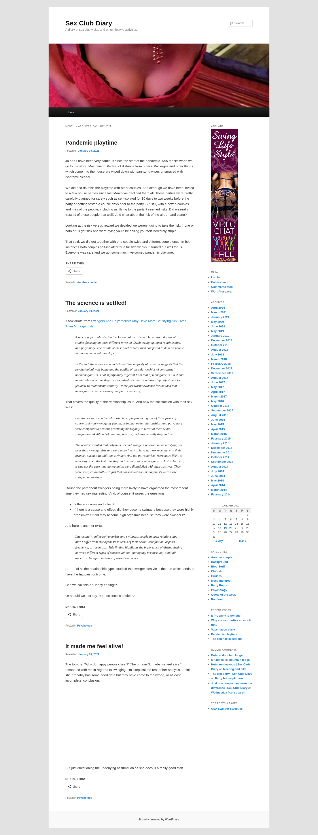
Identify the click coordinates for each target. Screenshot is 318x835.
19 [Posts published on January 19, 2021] (225, 528)
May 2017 (217, 387)
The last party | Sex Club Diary (231, 673)
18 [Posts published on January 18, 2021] (219, 528)
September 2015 (222, 410)
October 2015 (220, 405)
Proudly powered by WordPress (159, 819)
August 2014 (219, 466)
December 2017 (221, 368)
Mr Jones (217, 659)
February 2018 (221, 363)
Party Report (219, 585)
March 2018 (219, 359)
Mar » (242, 541)
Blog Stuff (218, 566)
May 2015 (217, 424)
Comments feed (222, 287)
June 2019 (218, 326)
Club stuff (218, 571)
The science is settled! (96, 303)
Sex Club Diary (88, 23)
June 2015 (218, 419)
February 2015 (221, 438)
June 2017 (218, 382)
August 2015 (219, 415)
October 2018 (220, 345)
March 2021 (219, 312)
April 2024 (218, 307)
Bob (214, 655)
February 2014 (221, 494)
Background (219, 562)
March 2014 (219, 489)
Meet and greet (221, 580)
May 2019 (217, 331)
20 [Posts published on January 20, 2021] (230, 528)
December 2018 (221, 340)
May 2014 (217, 480)
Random (217, 599)
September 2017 (222, 373)
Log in (215, 277)
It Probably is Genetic (225, 615)
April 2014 (218, 485)
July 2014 (217, 471)
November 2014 (221, 452)
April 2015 (218, 429)
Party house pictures (229, 678)
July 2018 (217, 354)
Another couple (87, 282)
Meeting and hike (234, 669)
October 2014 (220, 457)
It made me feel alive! (94, 646)
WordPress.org (221, 291)
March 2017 (219, 396)
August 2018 (219, 349)
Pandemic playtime (91, 142)
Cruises (216, 576)
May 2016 (217, 401)
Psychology (84, 625)
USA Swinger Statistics (227, 708)
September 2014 (222, 461)
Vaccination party (223, 629)
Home (70, 112)
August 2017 (219, 377)
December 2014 (221, 447)
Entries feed (219, 282)
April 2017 (218, 392)
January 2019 (220, 335)
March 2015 (219, 434)
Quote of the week (223, 594)
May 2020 (217, 321)
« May (219, 541)
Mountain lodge (232, 655)
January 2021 (220, 317)
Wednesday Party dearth (227, 692)
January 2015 (220, 443)
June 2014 (218, 476)
